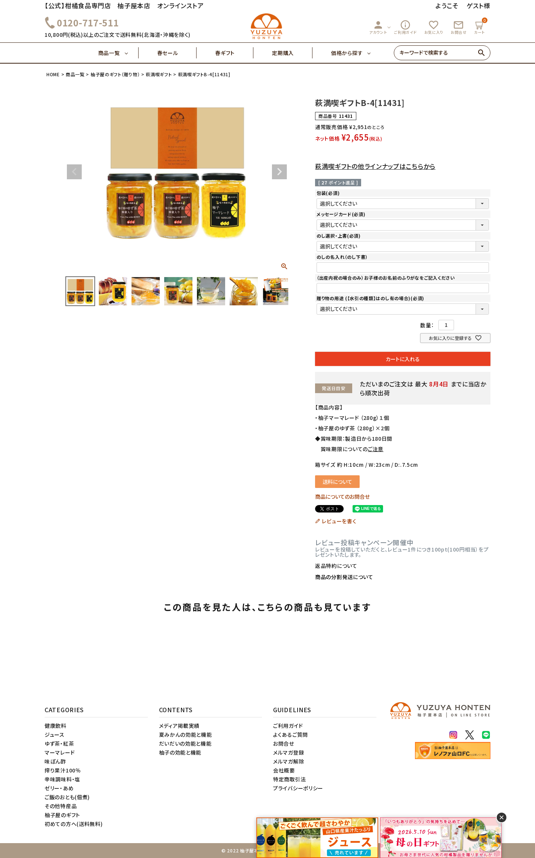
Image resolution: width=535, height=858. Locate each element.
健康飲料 (56, 725)
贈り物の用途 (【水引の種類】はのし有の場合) (370, 298)
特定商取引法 (289, 779)
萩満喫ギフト (159, 74)
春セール (177, 52)
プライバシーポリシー (298, 788)
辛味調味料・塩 (62, 779)
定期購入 (292, 52)
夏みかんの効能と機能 (185, 734)
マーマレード (60, 752)
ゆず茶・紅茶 (59, 743)
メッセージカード (341, 214)
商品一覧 (118, 52)
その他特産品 (61, 806)
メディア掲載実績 (179, 725)
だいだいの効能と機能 (185, 743)
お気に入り (434, 27)
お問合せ (459, 27)
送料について (337, 481)
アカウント (378, 27)
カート (480, 26)
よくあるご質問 (290, 734)
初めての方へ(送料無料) (74, 824)
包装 (328, 193)
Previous (74, 171)
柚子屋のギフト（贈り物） (115, 74)
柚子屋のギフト (62, 815)
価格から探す (347, 53)
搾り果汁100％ (63, 770)
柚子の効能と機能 (180, 752)
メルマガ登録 (288, 752)
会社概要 (284, 770)
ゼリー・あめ (59, 788)
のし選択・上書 (339, 235)
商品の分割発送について (344, 577)
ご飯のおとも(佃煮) (67, 797)
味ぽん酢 (55, 761)
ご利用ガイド (405, 27)
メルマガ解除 (288, 761)
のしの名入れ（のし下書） (342, 257)
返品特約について (336, 565)
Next (279, 171)
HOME (53, 74)
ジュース (55, 734)
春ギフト (234, 52)
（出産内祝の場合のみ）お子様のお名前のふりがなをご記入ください (386, 277)
